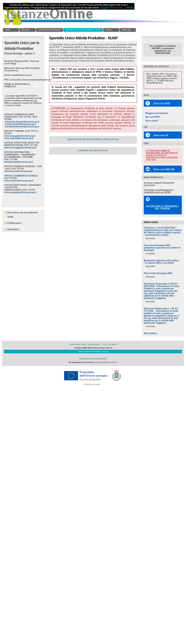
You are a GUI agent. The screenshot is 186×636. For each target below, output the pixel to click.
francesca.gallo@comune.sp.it (19, 136)
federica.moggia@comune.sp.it (20, 148)
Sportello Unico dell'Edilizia (49, 30)
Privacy (108, 30)
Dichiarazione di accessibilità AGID (93, 359)
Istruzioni (25, 30)
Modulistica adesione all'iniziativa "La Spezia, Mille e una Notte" (161, 261)
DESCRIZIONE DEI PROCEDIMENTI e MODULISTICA (92, 140)
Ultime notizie (151, 222)
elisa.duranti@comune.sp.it (18, 171)
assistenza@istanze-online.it (106, 362)
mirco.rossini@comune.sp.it (18, 181)
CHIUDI (129, 7)
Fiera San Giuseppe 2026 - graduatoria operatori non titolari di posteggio (162, 247)
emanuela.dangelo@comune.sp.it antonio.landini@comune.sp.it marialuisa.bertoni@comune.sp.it (21, 124)
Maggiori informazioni (156, 113)
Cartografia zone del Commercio (93, 151)
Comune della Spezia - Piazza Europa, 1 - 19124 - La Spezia (93, 344)
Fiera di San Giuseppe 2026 (158, 273)
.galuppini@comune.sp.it (23, 192)
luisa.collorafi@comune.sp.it (19, 138)
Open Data (126, 30)
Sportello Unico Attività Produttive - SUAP (83, 30)
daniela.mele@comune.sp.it (18, 162)
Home (7, 30)
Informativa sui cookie (92, 384)
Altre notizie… (151, 333)
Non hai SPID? (152, 117)
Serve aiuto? (151, 121)
